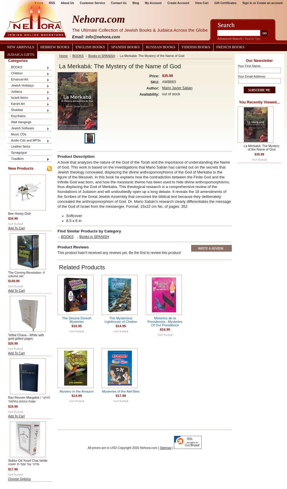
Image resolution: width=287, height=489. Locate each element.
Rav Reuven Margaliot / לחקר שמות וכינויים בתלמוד (29, 399)
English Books (90, 47)
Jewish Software (28, 128)
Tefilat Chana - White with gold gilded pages (26, 336)
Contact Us (119, 3)
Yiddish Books (196, 47)
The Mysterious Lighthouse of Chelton (121, 319)
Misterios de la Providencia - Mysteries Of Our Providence (165, 321)
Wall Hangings (21, 122)
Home (63, 56)
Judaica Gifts (20, 55)
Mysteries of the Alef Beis (121, 391)
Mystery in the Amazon (77, 391)
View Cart (202, 3)
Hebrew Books (54, 47)
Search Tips (252, 38)
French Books (230, 47)
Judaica (28, 92)
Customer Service (92, 3)
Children (28, 73)
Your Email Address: (252, 76)
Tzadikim (28, 159)
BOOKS (28, 67)
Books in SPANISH (101, 56)
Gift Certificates (225, 3)
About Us (67, 3)
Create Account (178, 3)
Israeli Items (28, 98)
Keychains (18, 116)
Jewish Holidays (28, 86)
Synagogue (19, 152)
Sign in (247, 3)
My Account (153, 3)
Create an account (270, 3)
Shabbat (28, 110)
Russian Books (160, 47)
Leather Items (21, 146)
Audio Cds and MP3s (28, 141)
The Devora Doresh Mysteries (77, 319)
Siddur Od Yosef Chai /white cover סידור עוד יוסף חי (27, 462)
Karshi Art (28, 104)
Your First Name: (249, 66)
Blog (135, 3)
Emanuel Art (28, 80)
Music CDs (18, 134)
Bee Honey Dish (19, 213)
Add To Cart (16, 228)
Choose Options (19, 479)
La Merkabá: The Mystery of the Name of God (261, 147)
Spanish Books (125, 47)
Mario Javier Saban (177, 88)
